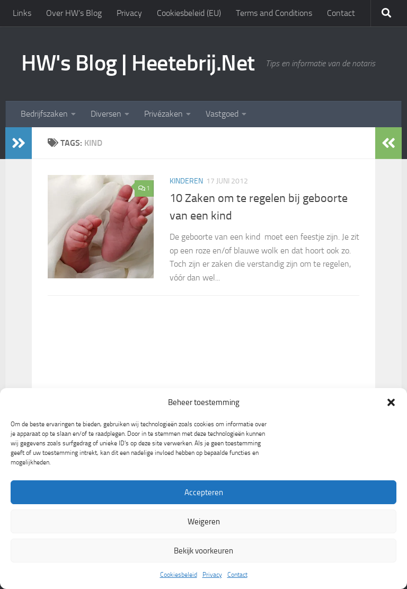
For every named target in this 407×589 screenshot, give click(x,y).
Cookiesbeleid (178, 574)
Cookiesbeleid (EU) (189, 13)
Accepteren (203, 492)
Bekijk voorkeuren (203, 551)
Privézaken (163, 114)
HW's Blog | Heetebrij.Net (138, 63)
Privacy (212, 574)
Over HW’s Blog (74, 13)
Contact (237, 574)
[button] (391, 402)
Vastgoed (222, 114)
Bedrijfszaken (44, 114)
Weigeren (204, 521)
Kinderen (186, 181)
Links (22, 13)
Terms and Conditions (274, 13)
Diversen (106, 114)
